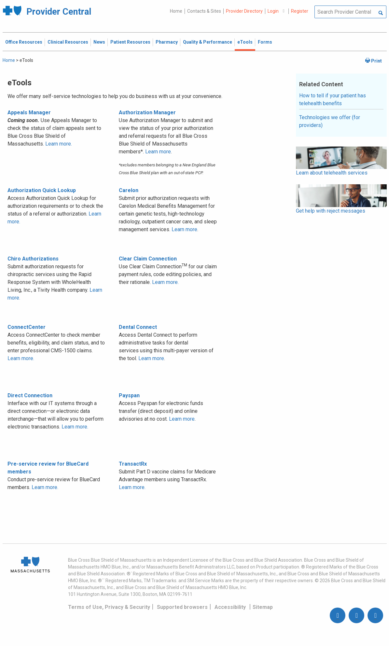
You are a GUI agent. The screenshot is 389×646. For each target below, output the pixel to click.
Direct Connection (29, 395)
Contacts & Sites (204, 11)
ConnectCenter (26, 327)
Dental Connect (138, 327)
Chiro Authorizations (33, 259)
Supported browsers (182, 607)
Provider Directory (244, 11)
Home (176, 11)
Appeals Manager (29, 112)
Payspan (129, 395)
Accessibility (230, 607)
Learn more (158, 151)
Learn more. (58, 144)
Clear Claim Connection (148, 259)
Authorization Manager (147, 112)
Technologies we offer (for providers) (329, 121)
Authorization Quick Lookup (41, 190)
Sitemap (263, 607)
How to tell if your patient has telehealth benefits (332, 99)
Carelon (128, 190)
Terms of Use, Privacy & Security (109, 607)
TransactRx (133, 464)
